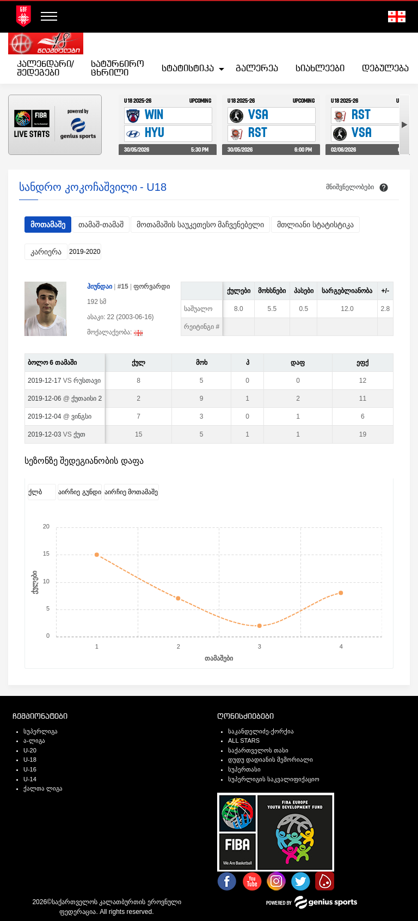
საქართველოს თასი (258, 750)
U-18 (29, 759)
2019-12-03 (44, 434)
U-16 (29, 769)
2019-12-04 (44, 416)
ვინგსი (81, 416)
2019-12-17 (44, 380)
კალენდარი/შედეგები (45, 69)
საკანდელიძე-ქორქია (261, 731)
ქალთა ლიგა (43, 788)
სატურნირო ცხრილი (117, 69)
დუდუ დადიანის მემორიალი (270, 759)
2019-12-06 (44, 398)
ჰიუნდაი (99, 286)
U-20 (29, 750)
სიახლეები (320, 68)
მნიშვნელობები (350, 187)
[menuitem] (45, 69)
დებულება (385, 68)
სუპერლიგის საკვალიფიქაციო (273, 779)
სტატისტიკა (188, 68)
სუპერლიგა (40, 731)
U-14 (29, 779)
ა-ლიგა (34, 740)
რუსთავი (87, 380)
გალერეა (257, 68)
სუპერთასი (244, 769)
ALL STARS (244, 740)
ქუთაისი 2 (86, 398)
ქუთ (79, 434)
